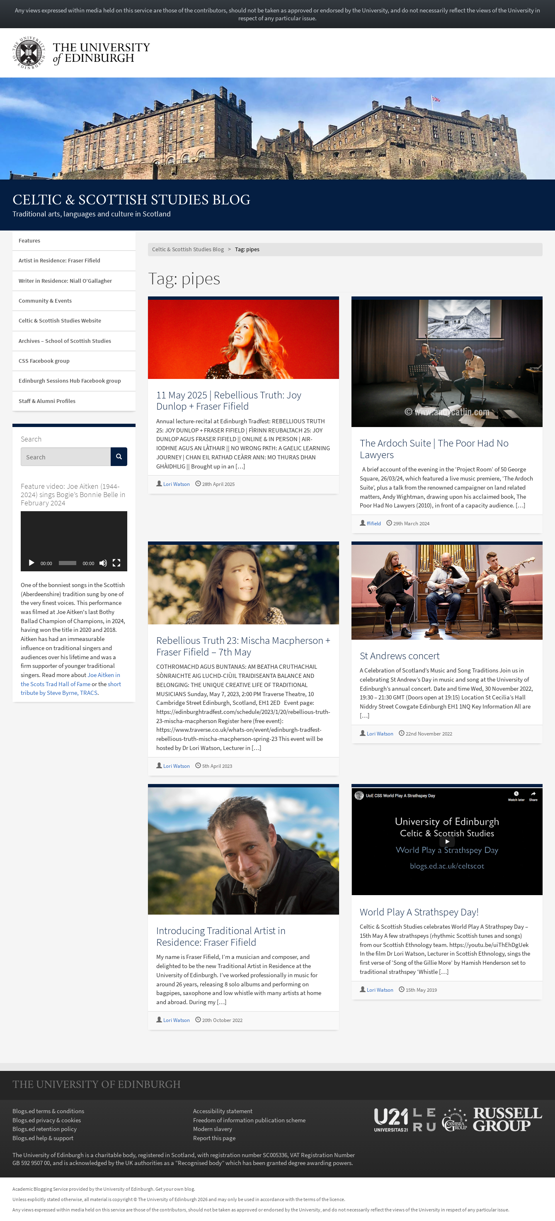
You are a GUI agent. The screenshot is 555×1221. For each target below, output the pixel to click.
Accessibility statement (222, 1111)
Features (29, 240)
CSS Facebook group (44, 360)
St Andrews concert (400, 655)
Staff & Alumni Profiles (47, 401)
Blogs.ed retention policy (44, 1129)
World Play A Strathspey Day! (419, 911)
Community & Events (45, 300)
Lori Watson (176, 484)
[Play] (31, 563)
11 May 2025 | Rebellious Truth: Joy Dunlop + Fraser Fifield (228, 400)
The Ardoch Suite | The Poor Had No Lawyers (434, 448)
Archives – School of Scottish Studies (65, 341)
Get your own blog (174, 1189)
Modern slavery (212, 1129)
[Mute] (103, 563)
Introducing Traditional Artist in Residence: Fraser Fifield (221, 936)
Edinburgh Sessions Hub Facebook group (70, 380)
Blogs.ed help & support (42, 1138)
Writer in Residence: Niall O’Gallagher (65, 280)
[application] (74, 541)
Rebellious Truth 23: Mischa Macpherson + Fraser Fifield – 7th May (243, 646)
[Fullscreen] (116, 563)
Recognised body (200, 1163)
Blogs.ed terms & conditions (48, 1111)
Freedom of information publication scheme (249, 1120)
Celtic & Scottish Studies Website (60, 320)
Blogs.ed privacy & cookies (46, 1120)
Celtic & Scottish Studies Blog (131, 201)
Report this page (214, 1138)
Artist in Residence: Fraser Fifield (59, 260)
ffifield (374, 523)
